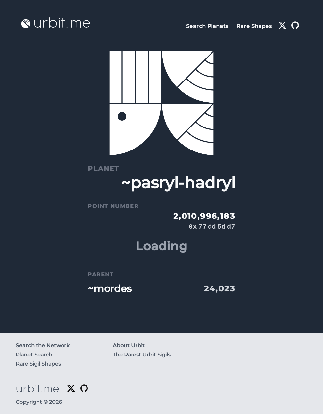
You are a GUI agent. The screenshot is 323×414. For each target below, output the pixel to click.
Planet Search (34, 355)
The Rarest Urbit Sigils (142, 355)
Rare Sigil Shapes (38, 364)
